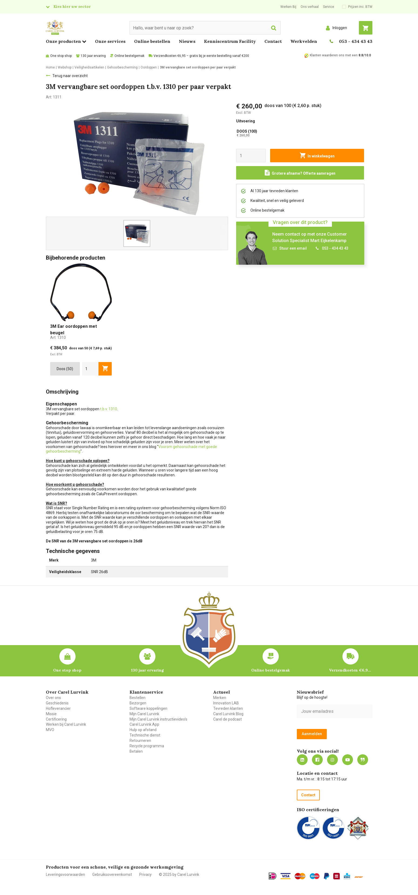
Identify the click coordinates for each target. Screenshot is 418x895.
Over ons (53, 698)
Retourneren (140, 740)
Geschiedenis (57, 703)
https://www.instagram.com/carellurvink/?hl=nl (332, 759)
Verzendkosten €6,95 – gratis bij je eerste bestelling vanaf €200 (201, 55)
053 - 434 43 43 (355, 41)
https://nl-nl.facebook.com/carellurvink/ (317, 759)
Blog (362, 759)
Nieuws (187, 41)
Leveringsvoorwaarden (65, 874)
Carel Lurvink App (144, 724)
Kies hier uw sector (72, 6)
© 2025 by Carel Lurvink (179, 874)
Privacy (145, 874)
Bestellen (137, 698)
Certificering (56, 719)
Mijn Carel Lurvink (144, 714)
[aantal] (90, 369)
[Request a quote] (300, 173)
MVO (50, 730)
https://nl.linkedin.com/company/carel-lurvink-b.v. (302, 759)
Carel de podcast (227, 719)
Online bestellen (152, 41)
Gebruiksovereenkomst (112, 874)
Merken (219, 698)
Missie (51, 714)
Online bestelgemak (129, 55)
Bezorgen (138, 703)
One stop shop (61, 55)
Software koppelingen (148, 708)
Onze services (110, 41)
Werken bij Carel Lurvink (66, 724)
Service (328, 7)
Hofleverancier (58, 708)
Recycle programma (147, 746)
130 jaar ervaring (93, 55)
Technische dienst (145, 735)
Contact (273, 41)
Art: (58, 337)
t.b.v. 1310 (108, 409)
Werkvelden (303, 41)
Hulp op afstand (143, 730)
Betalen (136, 751)
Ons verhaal (310, 7)
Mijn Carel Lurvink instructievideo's (158, 719)
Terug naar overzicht (70, 76)
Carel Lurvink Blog (228, 714)
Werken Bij (288, 7)
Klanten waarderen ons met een (334, 55)
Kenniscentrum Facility (230, 41)
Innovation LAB (226, 703)
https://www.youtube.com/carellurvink (347, 759)
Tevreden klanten (228, 708)
